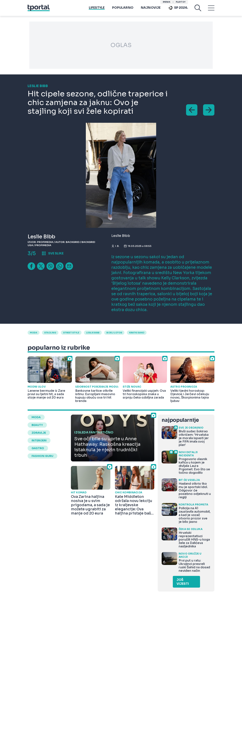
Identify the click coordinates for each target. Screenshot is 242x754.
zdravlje (39, 432)
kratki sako (136, 332)
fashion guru (42, 456)
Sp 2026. (178, 8)
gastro (38, 448)
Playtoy (180, 2)
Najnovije (151, 8)
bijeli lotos (114, 332)
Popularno (122, 8)
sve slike (56, 253)
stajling (50, 332)
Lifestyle (97, 8)
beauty (37, 425)
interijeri (39, 440)
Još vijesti (183, 582)
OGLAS (121, 45)
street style (71, 332)
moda (33, 332)
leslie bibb (92, 332)
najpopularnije (180, 420)
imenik (166, 2)
